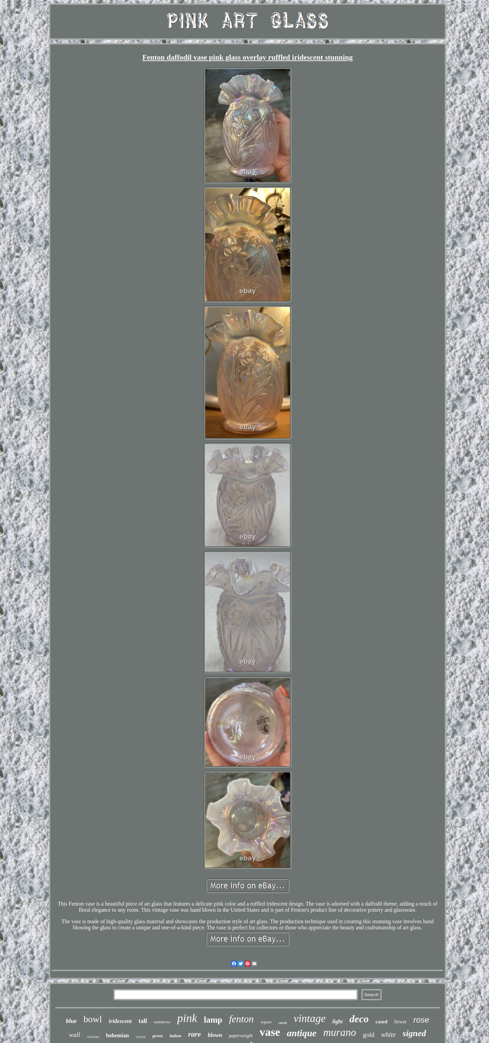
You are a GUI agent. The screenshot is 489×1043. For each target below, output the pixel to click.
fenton (241, 1018)
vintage (310, 1018)
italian (175, 1035)
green (157, 1035)
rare (194, 1034)
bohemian (117, 1035)
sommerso (162, 1022)
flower (400, 1021)
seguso (266, 1022)
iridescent (120, 1021)
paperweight (241, 1035)
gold (368, 1034)
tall (143, 1021)
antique (301, 1033)
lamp (213, 1019)
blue (71, 1021)
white (388, 1034)
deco (359, 1018)
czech (282, 1023)
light (337, 1021)
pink (187, 1018)
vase (269, 1032)
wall (74, 1034)
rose (421, 1019)
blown (215, 1035)
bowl (93, 1019)
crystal (141, 1037)
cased (381, 1021)
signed (414, 1033)
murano (339, 1032)
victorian (93, 1037)
